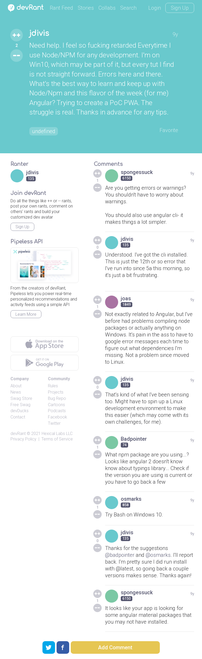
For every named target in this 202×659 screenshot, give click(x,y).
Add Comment (115, 647)
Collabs (107, 8)
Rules (53, 385)
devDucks (19, 410)
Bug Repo (57, 398)
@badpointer (119, 555)
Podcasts (57, 410)
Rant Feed (61, 8)
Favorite (169, 130)
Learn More (25, 314)
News (15, 392)
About (15, 385)
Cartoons (56, 404)
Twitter (54, 423)
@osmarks (158, 555)
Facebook (57, 417)
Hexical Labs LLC (57, 433)
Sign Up (180, 8)
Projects (55, 392)
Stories (86, 8)
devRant (18, 433)
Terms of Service (57, 439)
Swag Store (21, 398)
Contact (17, 417)
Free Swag (20, 404)
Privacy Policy (23, 439)
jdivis (39, 33)
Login (154, 8)
